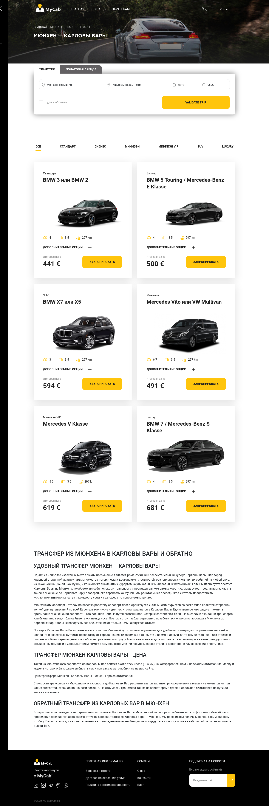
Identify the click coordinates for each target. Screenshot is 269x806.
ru (222, 9)
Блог (140, 785)
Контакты (144, 778)
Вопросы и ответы (98, 771)
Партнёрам (121, 9)
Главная (78, 9)
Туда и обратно (56, 102)
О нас (98, 9)
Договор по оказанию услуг (105, 778)
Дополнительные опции (67, 247)
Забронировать (102, 262)
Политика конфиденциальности (108, 785)
